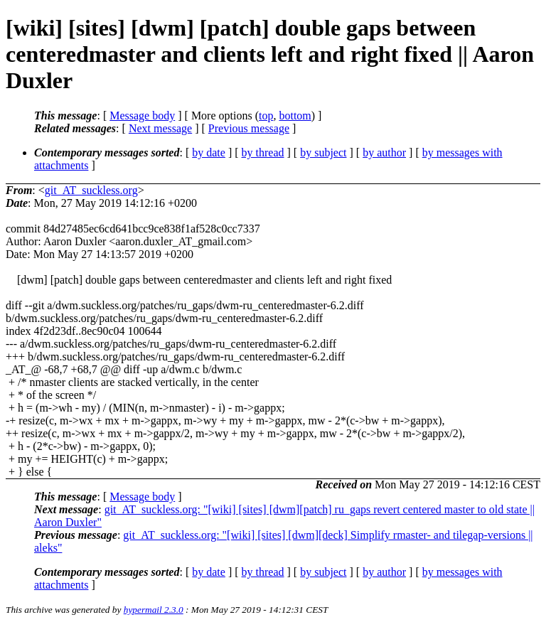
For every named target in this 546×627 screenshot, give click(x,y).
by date (208, 152)
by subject (323, 152)
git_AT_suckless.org (91, 190)
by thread (263, 152)
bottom (295, 115)
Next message (160, 128)
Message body (142, 115)
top (266, 115)
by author (384, 152)
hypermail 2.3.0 (153, 609)
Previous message (248, 128)
